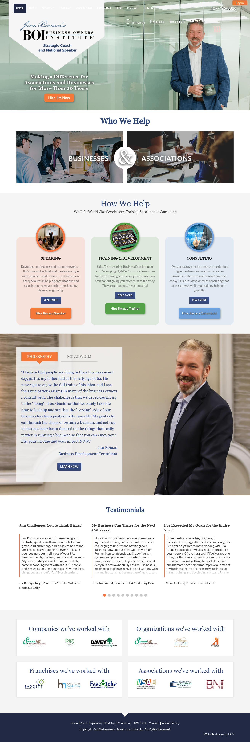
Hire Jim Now (59, 98)
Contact (154, 723)
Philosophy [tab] (39, 356)
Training (110, 723)
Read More (50, 300)
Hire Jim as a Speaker (51, 313)
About (84, 723)
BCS (231, 734)
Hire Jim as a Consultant (199, 313)
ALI (144, 723)
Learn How (69, 466)
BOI (136, 723)
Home (74, 723)
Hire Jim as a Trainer (125, 308)
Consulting (124, 723)
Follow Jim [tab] (79, 356)
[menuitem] (20, 8)
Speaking (96, 723)
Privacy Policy (170, 723)
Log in (240, 3)
